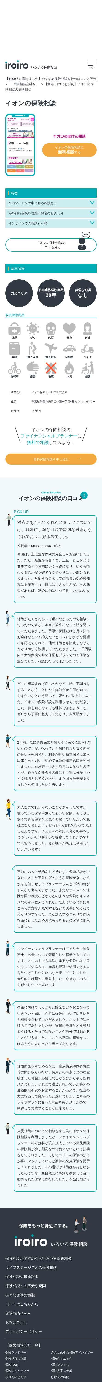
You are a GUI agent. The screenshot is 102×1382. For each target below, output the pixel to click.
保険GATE (12, 1364)
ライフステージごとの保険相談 (31, 1267)
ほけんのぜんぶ (15, 1377)
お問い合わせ (16, 1322)
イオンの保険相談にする (69, 149)
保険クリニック (61, 1358)
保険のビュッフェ (17, 1371)
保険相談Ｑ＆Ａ (18, 1313)
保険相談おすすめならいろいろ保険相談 (38, 1258)
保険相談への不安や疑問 (25, 1286)
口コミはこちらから (21, 1304)
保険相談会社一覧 (23, 1345)
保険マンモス (60, 1364)
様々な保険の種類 (20, 1295)
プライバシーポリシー (23, 1331)
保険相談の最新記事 (21, 1277)
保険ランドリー (15, 1352)
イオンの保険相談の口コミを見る (65, 244)
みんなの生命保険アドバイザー (72, 1352)
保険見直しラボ (61, 1371)
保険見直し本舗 (15, 1358)
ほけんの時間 (60, 1377)
